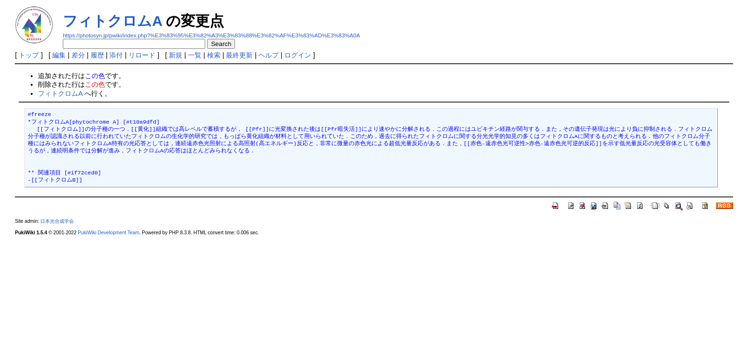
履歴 (97, 55)
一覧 (194, 55)
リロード (142, 55)
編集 (59, 55)
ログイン (297, 55)
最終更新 (239, 55)
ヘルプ (268, 55)
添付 (116, 55)
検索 (214, 55)
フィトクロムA (112, 21)
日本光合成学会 (57, 221)
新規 (175, 55)
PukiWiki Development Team (108, 232)
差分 (78, 55)
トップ (29, 55)
